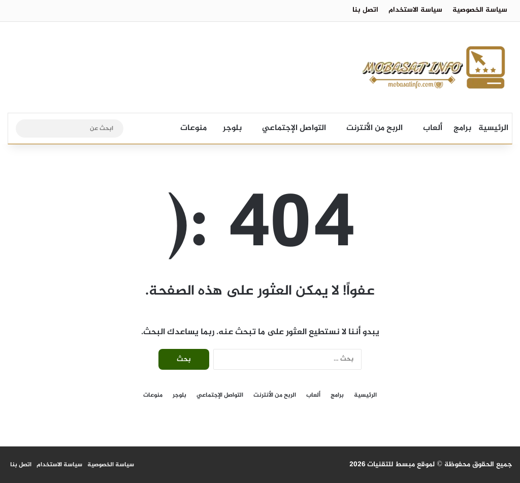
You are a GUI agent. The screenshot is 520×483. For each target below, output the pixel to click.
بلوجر (232, 128)
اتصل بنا (365, 10)
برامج (462, 128)
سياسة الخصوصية (479, 10)
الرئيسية (493, 128)
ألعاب (432, 128)
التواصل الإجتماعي (294, 128)
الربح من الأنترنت (374, 128)
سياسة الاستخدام (415, 10)
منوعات (193, 128)
